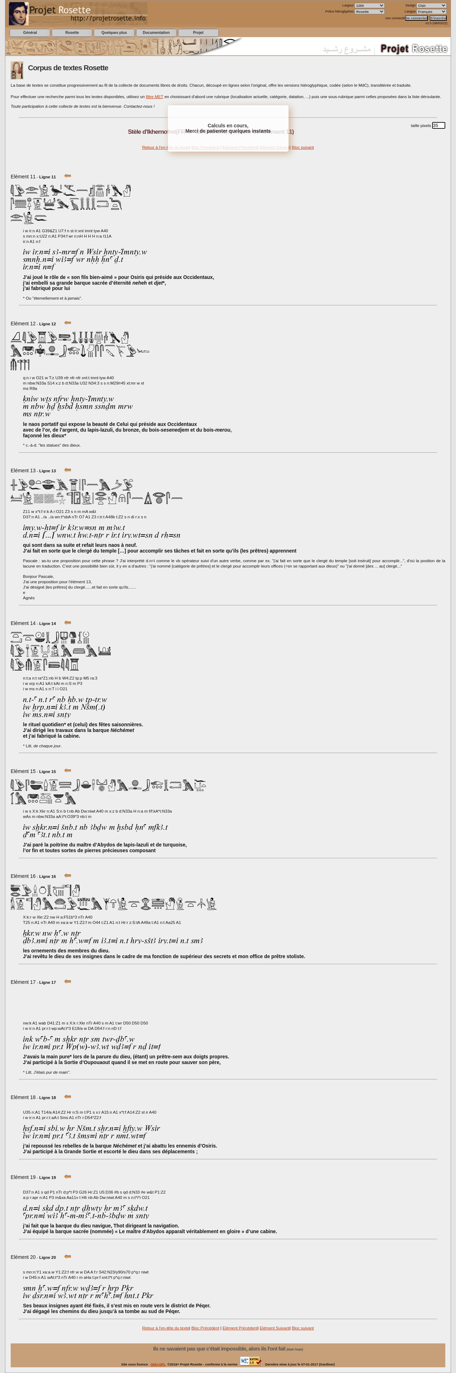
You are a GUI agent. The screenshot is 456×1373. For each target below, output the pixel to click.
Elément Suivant (275, 1328)
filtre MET (154, 97)
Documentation (156, 33)
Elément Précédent (240, 1328)
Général (30, 33)
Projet (198, 33)
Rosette (72, 33)
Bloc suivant (303, 147)
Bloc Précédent (205, 1328)
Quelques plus (114, 33)
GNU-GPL (158, 1364)
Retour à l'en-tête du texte (165, 147)
